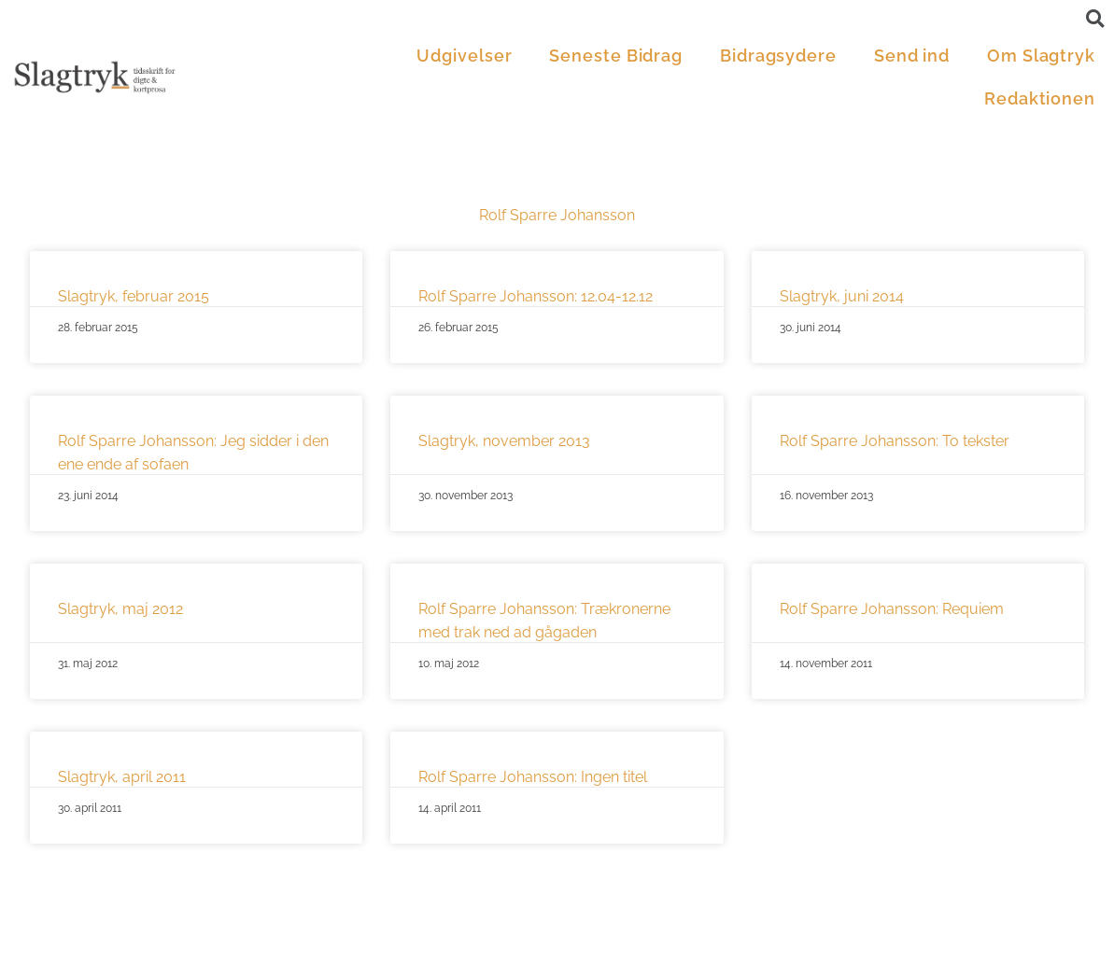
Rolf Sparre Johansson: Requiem (892, 609)
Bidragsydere (778, 55)
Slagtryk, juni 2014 (842, 296)
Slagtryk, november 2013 (504, 441)
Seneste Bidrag (616, 55)
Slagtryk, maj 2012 (120, 609)
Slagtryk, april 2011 (122, 777)
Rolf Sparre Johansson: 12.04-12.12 (535, 296)
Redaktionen (1039, 98)
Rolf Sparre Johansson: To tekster (894, 441)
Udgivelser (464, 55)
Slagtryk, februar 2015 (133, 296)
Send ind (912, 55)
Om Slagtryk (1041, 55)
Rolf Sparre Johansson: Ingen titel (532, 777)
